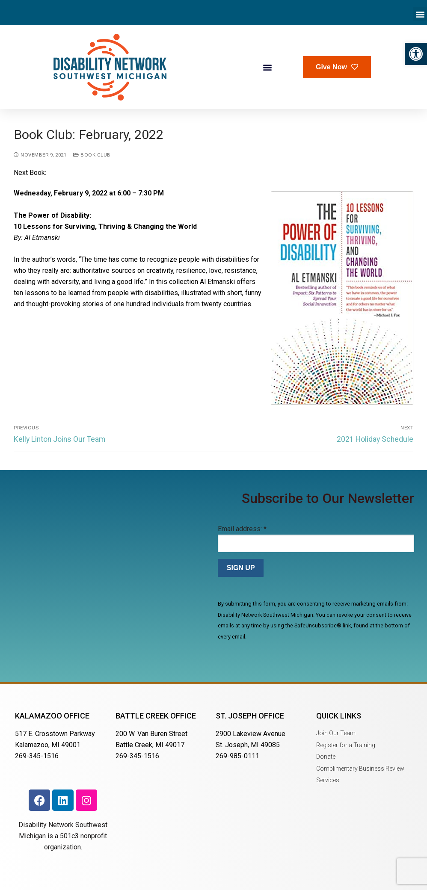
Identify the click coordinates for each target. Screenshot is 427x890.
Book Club (92, 155)
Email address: (242, 529)
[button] (416, 54)
